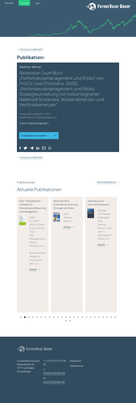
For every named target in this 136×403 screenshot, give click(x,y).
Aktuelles (24, 3)
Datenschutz (76, 365)
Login (37, 3)
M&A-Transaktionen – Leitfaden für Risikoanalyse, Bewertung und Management (32, 237)
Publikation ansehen (39, 135)
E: (54, 371)
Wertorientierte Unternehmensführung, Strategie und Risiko (67, 215)
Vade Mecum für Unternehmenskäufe (101, 224)
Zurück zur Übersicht (31, 49)
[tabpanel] (34, 256)
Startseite (9, 3)
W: (54, 380)
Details (33, 270)
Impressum (75, 360)
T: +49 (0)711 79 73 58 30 (54, 362)
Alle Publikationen (106, 185)
